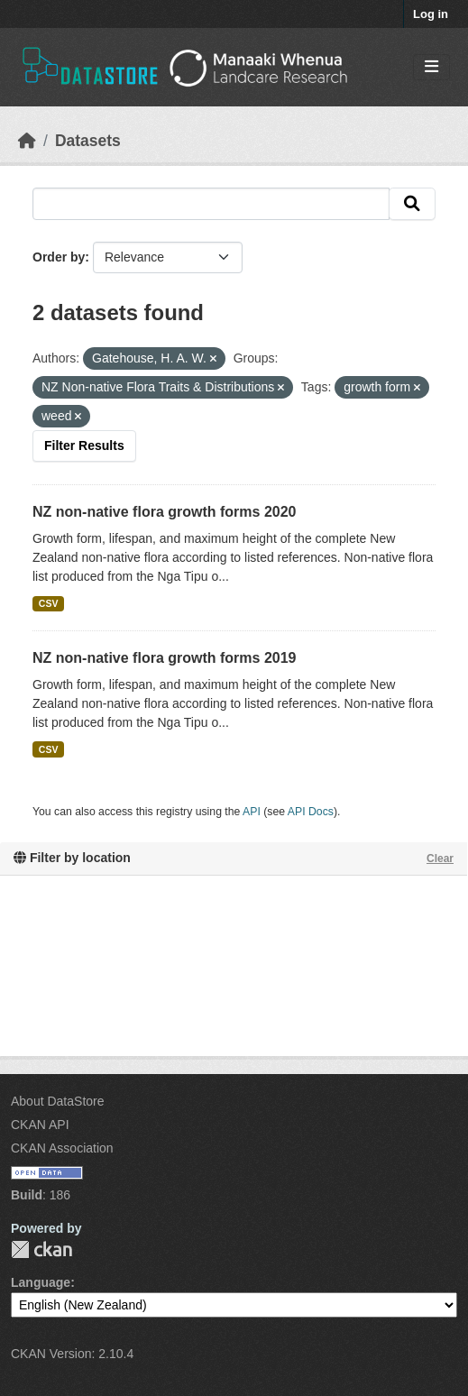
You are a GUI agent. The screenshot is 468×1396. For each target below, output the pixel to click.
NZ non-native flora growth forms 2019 (164, 658)
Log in (430, 14)
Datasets (88, 141)
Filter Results (84, 445)
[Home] (27, 141)
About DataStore (58, 1101)
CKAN (41, 1249)
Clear (440, 858)
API (252, 811)
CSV (49, 603)
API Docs (311, 811)
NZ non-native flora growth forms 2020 (164, 511)
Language (40, 1282)
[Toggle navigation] (431, 67)
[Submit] (412, 204)
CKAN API (40, 1124)
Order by (58, 257)
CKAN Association (62, 1148)
